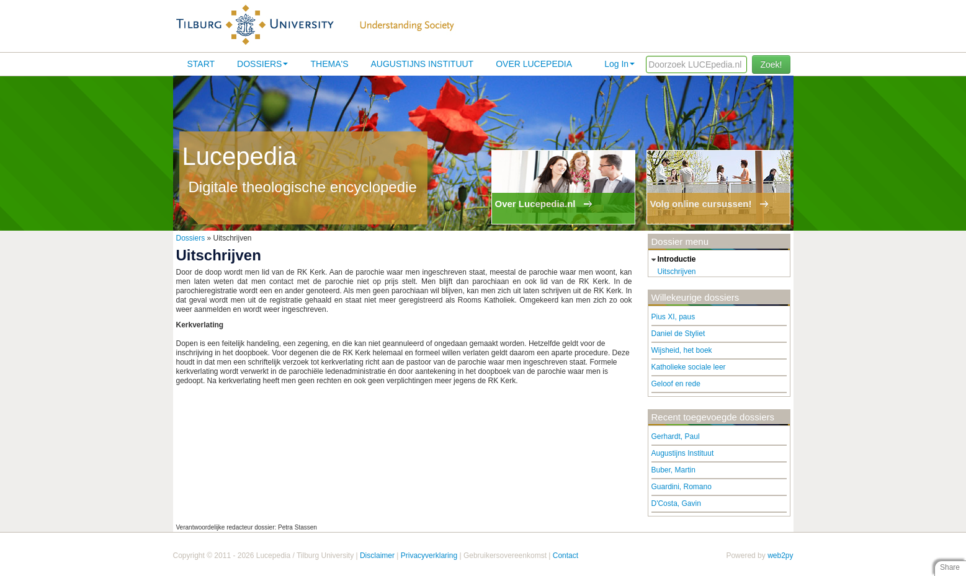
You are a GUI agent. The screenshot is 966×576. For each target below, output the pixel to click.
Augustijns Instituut (421, 64)
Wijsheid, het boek (681, 350)
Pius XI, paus (673, 316)
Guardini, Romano (681, 486)
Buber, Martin (673, 470)
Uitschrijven (677, 271)
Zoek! (771, 64)
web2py (780, 555)
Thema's (329, 64)
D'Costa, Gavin (676, 503)
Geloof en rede (675, 383)
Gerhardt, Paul (675, 436)
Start (201, 64)
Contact (565, 555)
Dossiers (262, 64)
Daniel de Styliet (678, 333)
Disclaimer (377, 555)
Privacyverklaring (429, 555)
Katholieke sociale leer (688, 367)
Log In (619, 64)
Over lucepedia (534, 64)
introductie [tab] (672, 260)
